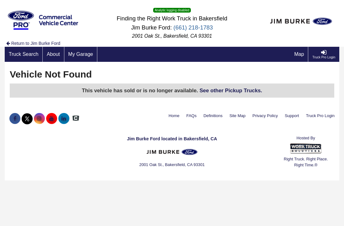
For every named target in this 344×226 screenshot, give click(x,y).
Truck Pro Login (320, 115)
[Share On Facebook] (14, 118)
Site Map (237, 115)
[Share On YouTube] (51, 118)
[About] (53, 54)
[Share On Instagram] (39, 118)
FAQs (191, 115)
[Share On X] (27, 118)
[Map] (299, 54)
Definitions (213, 115)
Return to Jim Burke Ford (33, 43)
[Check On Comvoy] (75, 118)
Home (174, 115)
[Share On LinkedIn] (63, 118)
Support (292, 115)
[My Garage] (81, 54)
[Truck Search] (24, 54)
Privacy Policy (265, 115)
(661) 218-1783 (193, 27)
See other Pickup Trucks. (231, 91)
